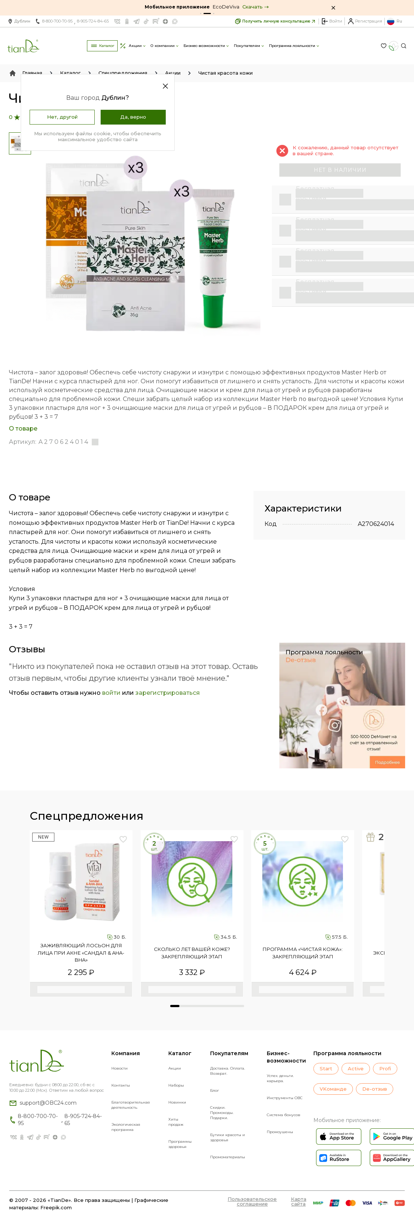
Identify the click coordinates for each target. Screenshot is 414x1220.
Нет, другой (62, 117)
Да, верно (133, 117)
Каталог (70, 73)
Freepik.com (56, 1207)
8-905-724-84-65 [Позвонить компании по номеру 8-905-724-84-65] (93, 21)
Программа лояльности (347, 1053)
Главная (32, 73)
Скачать (255, 7)
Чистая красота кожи (225, 73)
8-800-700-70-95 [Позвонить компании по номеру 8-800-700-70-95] (57, 21)
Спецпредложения (122, 73)
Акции (173, 73)
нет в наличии (340, 170)
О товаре (23, 428)
